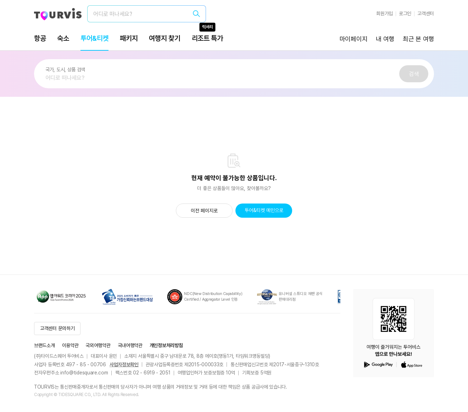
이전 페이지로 (204, 210)
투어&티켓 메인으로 (264, 210)
